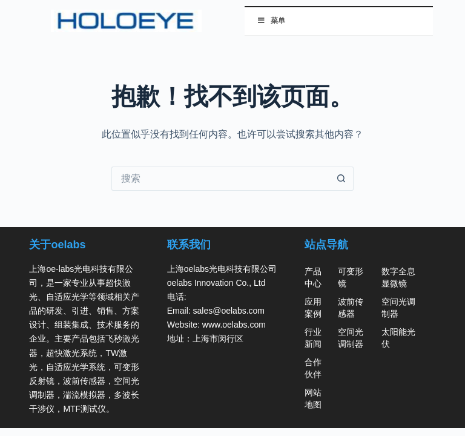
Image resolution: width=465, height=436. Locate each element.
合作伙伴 (313, 368)
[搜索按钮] (341, 179)
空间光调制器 (350, 338)
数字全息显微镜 (398, 277)
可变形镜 (350, 277)
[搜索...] (220, 179)
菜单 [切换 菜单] (271, 20)
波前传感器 (350, 308)
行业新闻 (313, 338)
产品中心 (313, 277)
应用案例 (313, 308)
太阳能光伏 (398, 338)
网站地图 (313, 398)
